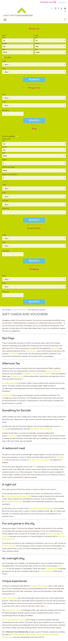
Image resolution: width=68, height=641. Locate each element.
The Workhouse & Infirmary (48, 634)
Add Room (6, 182)
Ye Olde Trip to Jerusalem (39, 460)
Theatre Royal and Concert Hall (17, 496)
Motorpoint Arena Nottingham (40, 508)
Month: (4, 43)
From (4, 35)
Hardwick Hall (16, 634)
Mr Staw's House (29, 634)
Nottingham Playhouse (13, 501)
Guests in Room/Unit (10, 174)
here (46, 606)
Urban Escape (31, 351)
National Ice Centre (13, 610)
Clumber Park (7, 637)
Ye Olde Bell (13, 354)
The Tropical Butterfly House (13, 620)
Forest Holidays (45, 571)
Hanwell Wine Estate (39, 586)
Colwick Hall (7, 395)
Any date (7, 57)
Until (36, 35)
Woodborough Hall (9, 383)
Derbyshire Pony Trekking (40, 429)
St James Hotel (52, 568)
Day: (3, 37)
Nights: (4, 160)
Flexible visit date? (8, 167)
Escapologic (52, 534)
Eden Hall (54, 348)
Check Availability (8, 136)
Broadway (12, 436)
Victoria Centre (8, 546)
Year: (3, 49)
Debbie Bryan (16, 376)
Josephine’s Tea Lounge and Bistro (36, 374)
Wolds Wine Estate (10, 598)
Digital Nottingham (19, 310)
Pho (34, 467)
